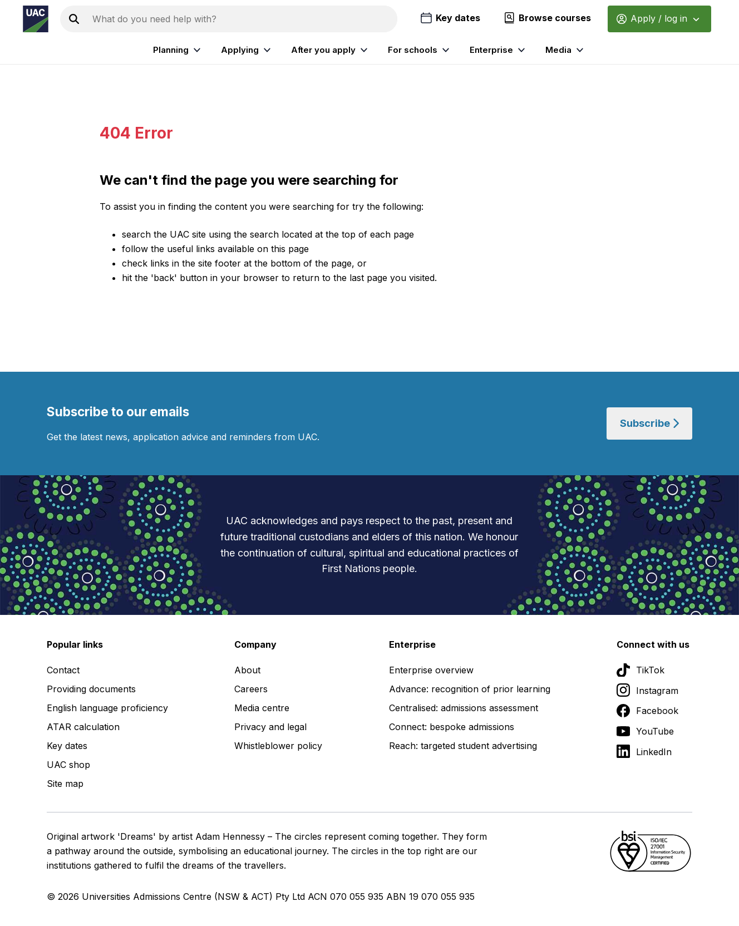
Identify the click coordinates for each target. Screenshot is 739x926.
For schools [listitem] (420, 50)
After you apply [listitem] (331, 50)
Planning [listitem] (178, 50)
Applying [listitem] (247, 50)
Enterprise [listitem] (499, 50)
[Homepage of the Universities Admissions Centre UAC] (35, 19)
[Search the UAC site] (242, 19)
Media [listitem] (566, 50)
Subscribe (649, 423)
